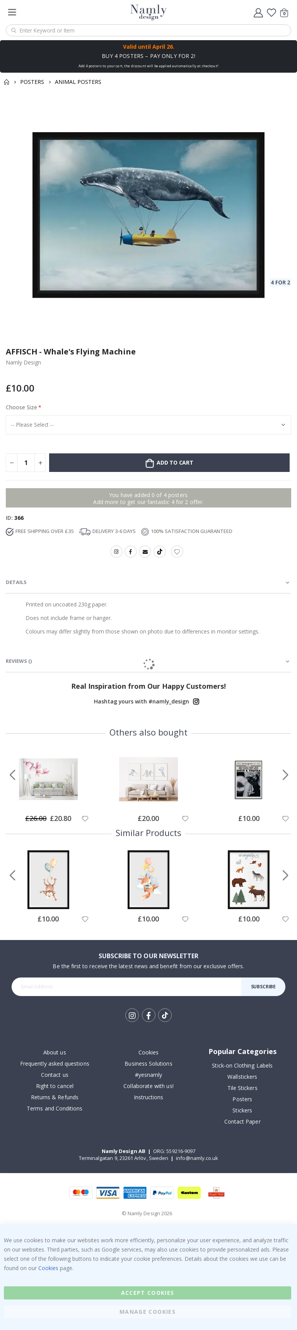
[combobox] (148, 30)
